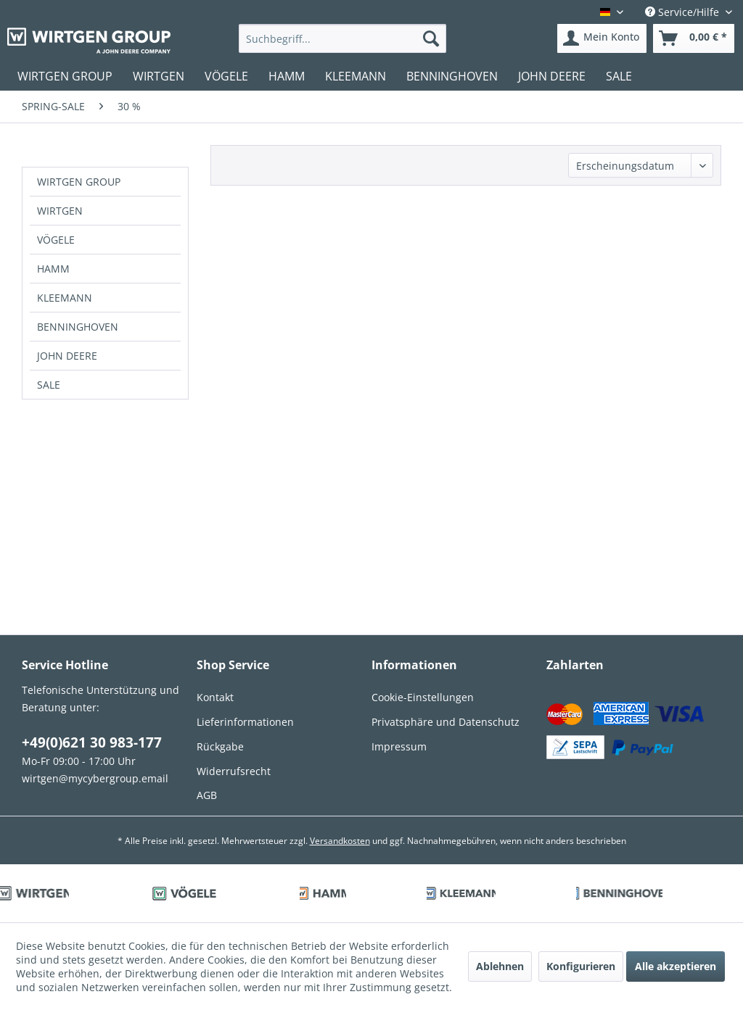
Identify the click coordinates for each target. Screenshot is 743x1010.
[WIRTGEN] (158, 76)
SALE (48, 385)
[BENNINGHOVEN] (452, 76)
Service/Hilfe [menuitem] (683, 12)
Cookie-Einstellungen (423, 697)
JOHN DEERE (67, 356)
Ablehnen (500, 966)
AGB (207, 795)
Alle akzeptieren (675, 966)
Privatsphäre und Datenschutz (446, 722)
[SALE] (619, 76)
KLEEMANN (64, 298)
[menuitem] (343, 38)
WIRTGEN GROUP (78, 182)
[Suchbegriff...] (343, 38)
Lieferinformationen (245, 722)
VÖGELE (56, 240)
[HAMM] (286, 76)
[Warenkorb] (693, 38)
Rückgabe (220, 746)
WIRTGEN (60, 211)
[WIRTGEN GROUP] (65, 76)
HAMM (53, 269)
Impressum (399, 746)
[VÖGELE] (226, 76)
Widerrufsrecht (234, 771)
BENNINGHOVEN (77, 327)
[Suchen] (431, 38)
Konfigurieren (580, 966)
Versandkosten (340, 841)
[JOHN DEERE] (552, 76)
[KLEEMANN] (355, 76)
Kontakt (215, 697)
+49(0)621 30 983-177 (92, 742)
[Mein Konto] (601, 38)
